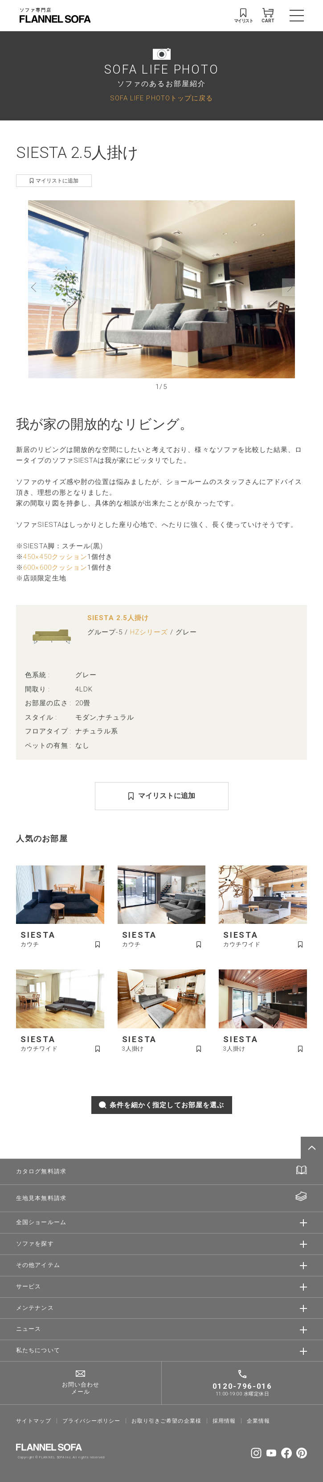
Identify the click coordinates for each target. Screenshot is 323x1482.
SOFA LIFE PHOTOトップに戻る (161, 98)
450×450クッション (55, 557)
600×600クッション (55, 567)
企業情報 (258, 1421)
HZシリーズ (149, 632)
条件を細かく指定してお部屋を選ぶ (161, 1105)
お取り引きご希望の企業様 (166, 1421)
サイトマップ (33, 1421)
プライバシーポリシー (91, 1421)
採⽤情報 (224, 1421)
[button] (34, 287)
